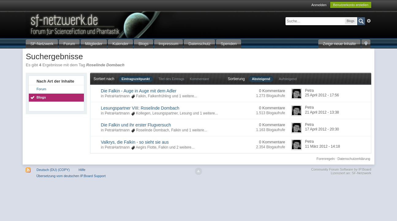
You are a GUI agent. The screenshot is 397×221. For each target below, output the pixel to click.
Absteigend (261, 79)
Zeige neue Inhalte (339, 43)
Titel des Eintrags (171, 79)
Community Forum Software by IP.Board (341, 169)
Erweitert (368, 20)
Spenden (228, 43)
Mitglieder (93, 43)
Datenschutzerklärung (354, 159)
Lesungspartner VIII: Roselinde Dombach (140, 108)
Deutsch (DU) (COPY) (53, 170)
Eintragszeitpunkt (136, 79)
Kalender (120, 43)
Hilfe (82, 170)
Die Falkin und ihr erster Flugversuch (136, 124)
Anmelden (319, 5)
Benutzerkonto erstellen (351, 5)
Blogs (143, 43)
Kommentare (199, 79)
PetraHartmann (117, 96)
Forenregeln (325, 159)
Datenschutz (199, 43)
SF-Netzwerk (41, 43)
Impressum (168, 43)
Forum (69, 43)
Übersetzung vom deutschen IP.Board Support (71, 176)
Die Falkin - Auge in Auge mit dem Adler (138, 90)
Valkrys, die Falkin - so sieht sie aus (135, 142)
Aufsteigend (288, 79)
